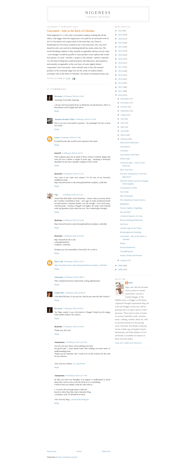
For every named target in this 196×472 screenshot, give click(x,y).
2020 (120, 55)
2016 (120, 71)
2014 (120, 79)
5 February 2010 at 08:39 (75, 293)
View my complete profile (128, 343)
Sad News (124, 224)
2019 (120, 59)
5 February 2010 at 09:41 (73, 308)
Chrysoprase (125, 146)
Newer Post (51, 451)
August (124, 115)
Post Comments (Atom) (67, 457)
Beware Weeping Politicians (131, 220)
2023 (120, 43)
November (125, 103)
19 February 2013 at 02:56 (76, 342)
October (124, 107)
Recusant (58, 96)
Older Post (106, 451)
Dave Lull (58, 261)
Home (79, 451)
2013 (120, 83)
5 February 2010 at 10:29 (73, 326)
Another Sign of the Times (130, 228)
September (125, 111)
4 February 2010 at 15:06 (85, 119)
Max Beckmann (126, 196)
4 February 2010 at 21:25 (73, 174)
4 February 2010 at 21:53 (73, 194)
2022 (120, 47)
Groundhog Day (126, 251)
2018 (120, 63)
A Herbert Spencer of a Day (131, 216)
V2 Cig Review (79, 363)
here (61, 35)
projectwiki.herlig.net (80, 399)
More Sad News (126, 169)
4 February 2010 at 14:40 (73, 96)
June (123, 123)
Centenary (124, 150)
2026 (120, 30)
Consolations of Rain (128, 188)
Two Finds (124, 192)
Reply (56, 111)
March (123, 135)
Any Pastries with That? (129, 154)
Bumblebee (124, 204)
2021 (120, 51)
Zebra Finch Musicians (129, 142)
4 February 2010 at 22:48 (73, 236)
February (124, 139)
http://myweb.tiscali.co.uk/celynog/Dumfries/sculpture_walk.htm (80, 265)
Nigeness (98, 12)
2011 (120, 91)
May (123, 127)
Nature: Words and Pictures (131, 255)
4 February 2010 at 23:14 (74, 261)
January (124, 260)
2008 (120, 269)
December (125, 99)
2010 (120, 95)
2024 (120, 39)
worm (57, 137)
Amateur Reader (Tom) (64, 119)
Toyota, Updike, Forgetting (131, 208)
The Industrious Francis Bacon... (133, 200)
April (123, 131)
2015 (120, 75)
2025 (120, 34)
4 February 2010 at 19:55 (72, 153)
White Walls (125, 158)
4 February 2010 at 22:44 (73, 220)
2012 (120, 87)
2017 (120, 67)
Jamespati (58, 277)
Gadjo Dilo (59, 293)
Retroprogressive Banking (130, 232)
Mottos (123, 243)
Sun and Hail (125, 212)
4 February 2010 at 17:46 (70, 137)
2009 (120, 265)
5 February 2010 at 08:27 (74, 277)
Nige (56, 194)
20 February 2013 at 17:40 (76, 375)
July (122, 119)
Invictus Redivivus (127, 247)
